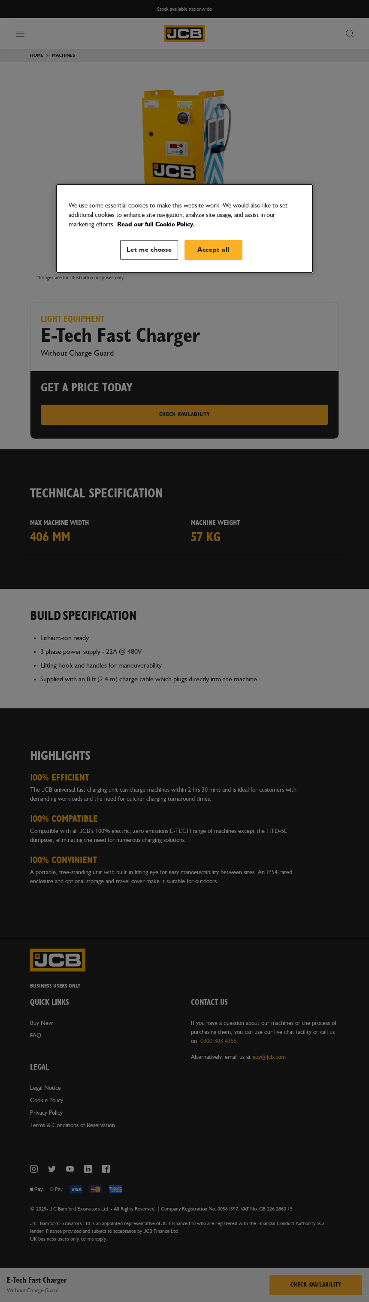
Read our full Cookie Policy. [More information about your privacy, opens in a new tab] (155, 224)
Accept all (213, 249)
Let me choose (149, 249)
